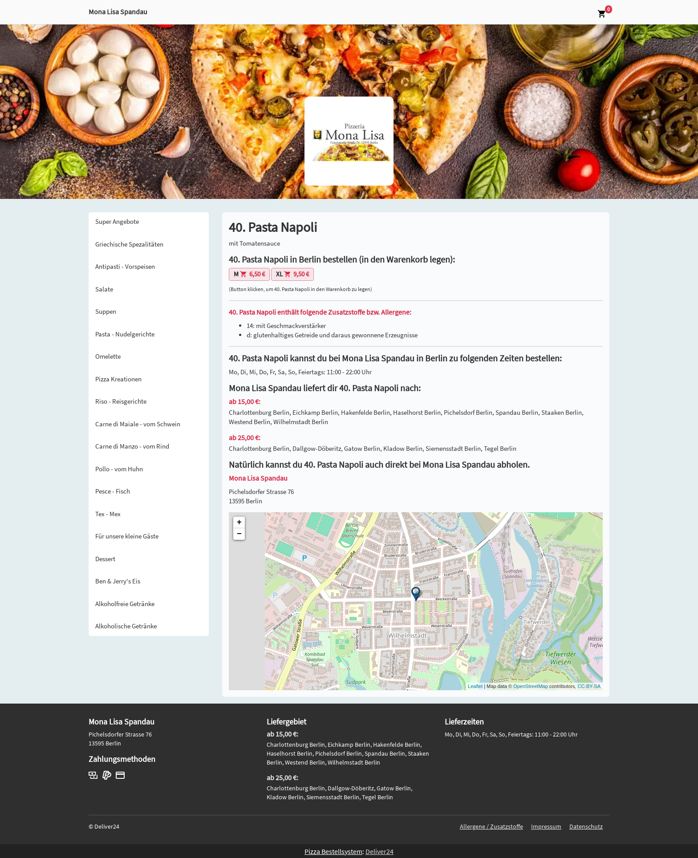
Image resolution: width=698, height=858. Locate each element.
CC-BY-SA (589, 686)
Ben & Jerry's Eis (117, 581)
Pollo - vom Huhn (119, 469)
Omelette (108, 356)
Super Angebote (117, 221)
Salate (104, 289)
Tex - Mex (108, 514)
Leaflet (475, 686)
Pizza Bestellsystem (333, 851)
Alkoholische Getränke (126, 626)
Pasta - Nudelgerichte (124, 334)
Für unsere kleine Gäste (126, 536)
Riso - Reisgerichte (120, 401)
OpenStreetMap (530, 686)
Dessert (105, 558)
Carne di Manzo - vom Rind (132, 446)
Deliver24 (379, 851)
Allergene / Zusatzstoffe (491, 826)
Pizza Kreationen (118, 379)
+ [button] (239, 522)
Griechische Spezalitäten (129, 244)
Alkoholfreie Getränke (124, 603)
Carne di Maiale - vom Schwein (137, 424)
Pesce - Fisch (112, 491)
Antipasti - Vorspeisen (125, 266)
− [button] (239, 534)
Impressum (546, 826)
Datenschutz (586, 826)
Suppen (105, 311)
